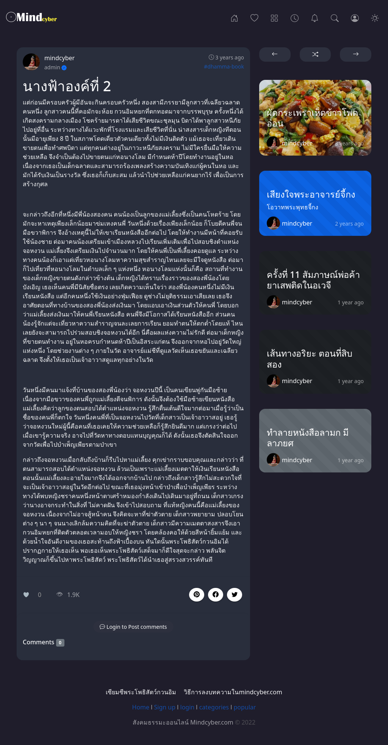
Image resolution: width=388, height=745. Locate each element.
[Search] (335, 17)
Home (141, 707)
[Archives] (295, 17)
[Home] (234, 17)
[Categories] (275, 17)
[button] (215, 595)
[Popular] (254, 17)
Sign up (165, 707)
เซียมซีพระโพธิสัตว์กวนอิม (141, 692)
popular (244, 707)
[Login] (355, 17)
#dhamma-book (224, 66)
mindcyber (59, 58)
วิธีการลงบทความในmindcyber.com (233, 692)
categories (214, 707)
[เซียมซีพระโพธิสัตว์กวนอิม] (315, 17)
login (187, 707)
